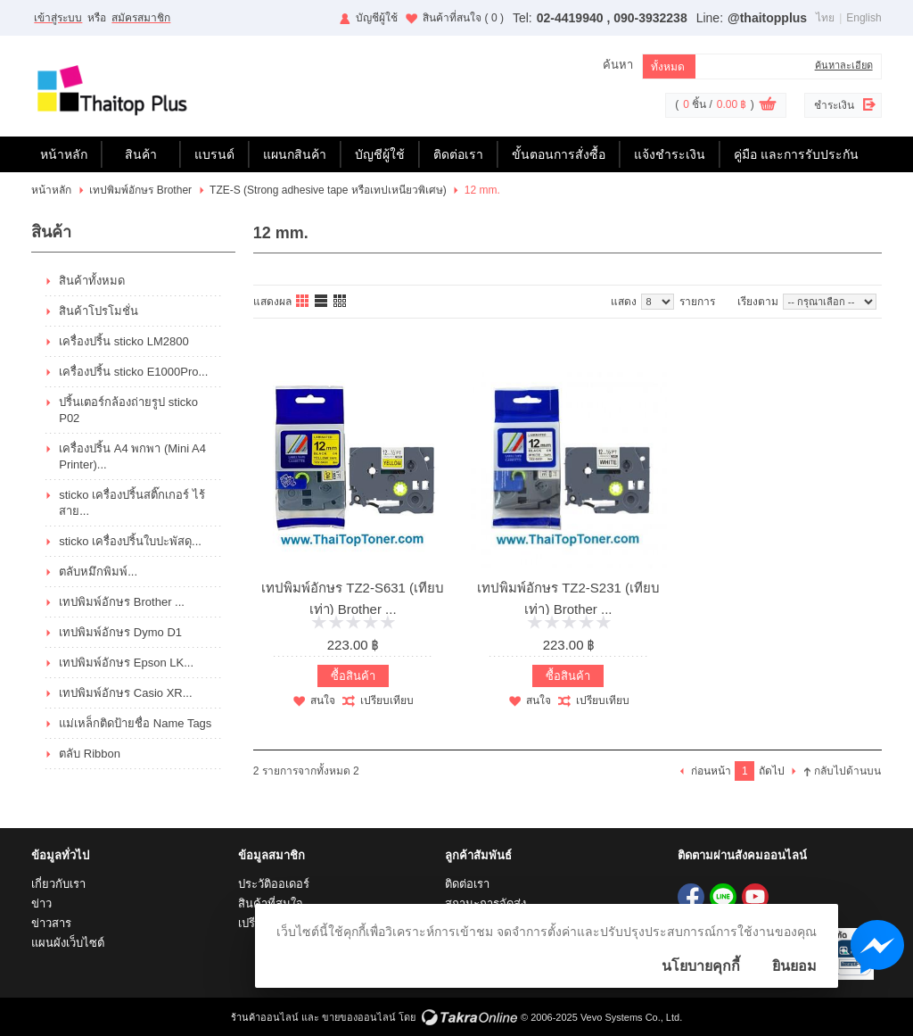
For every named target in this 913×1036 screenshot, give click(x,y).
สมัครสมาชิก (140, 18)
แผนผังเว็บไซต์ (67, 942)
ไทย (825, 18)
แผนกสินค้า (294, 154)
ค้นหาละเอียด (844, 65)
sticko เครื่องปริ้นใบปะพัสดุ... (130, 541)
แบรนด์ (214, 154)
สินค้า (141, 154)
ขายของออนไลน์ (359, 1017)
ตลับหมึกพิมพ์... (98, 571)
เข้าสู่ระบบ (58, 18)
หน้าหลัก (63, 154)
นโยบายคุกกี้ (701, 966)
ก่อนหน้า (711, 771)
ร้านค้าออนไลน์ (265, 1017)
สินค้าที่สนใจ (463, 18)
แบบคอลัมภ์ (303, 301)
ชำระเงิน (834, 105)
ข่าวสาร (51, 923)
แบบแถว (322, 301)
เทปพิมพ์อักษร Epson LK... (126, 662)
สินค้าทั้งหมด (92, 280)
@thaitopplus (767, 18)
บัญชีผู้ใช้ (377, 18)
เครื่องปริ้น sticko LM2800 (123, 341)
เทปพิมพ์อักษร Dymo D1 (120, 632)
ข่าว (41, 903)
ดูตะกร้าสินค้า (768, 106)
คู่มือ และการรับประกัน (796, 154)
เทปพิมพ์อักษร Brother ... (122, 602)
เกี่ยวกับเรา (58, 884)
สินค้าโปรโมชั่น (98, 311)
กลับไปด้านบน (847, 771)
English (863, 18)
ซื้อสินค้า (353, 676)
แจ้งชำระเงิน (669, 154)
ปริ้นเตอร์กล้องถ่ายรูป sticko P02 (128, 410)
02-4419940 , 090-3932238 (612, 18)
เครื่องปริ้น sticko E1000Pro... (133, 371)
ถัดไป (772, 771)
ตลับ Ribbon (89, 753)
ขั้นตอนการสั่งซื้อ (558, 154)
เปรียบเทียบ (387, 700)
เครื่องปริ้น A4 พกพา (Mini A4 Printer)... (132, 456)
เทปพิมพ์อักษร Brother (140, 190)
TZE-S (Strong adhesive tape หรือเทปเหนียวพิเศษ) (328, 190)
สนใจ (322, 700)
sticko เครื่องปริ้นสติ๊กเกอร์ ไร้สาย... (131, 503)
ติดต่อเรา (458, 154)
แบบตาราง (340, 301)
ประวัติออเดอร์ (273, 884)
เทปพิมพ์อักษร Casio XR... (125, 693)
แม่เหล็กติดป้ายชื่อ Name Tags (135, 723)
